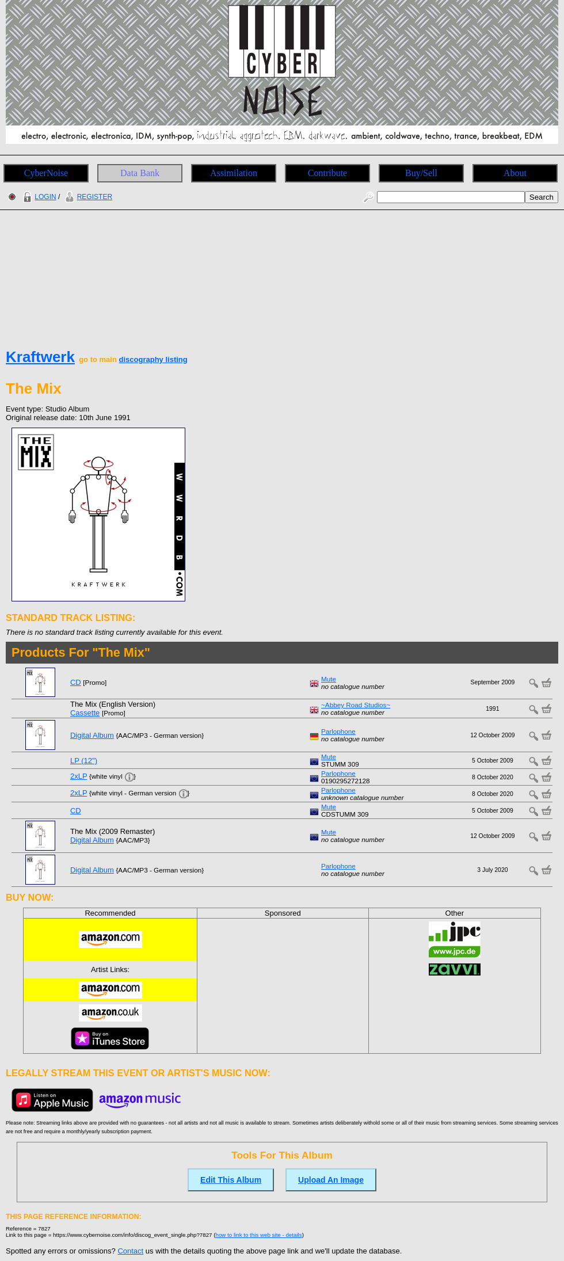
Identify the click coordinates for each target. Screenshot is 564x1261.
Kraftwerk (40, 356)
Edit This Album (230, 1179)
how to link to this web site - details (259, 1235)
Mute (328, 679)
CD (75, 682)
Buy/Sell (421, 173)
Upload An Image (331, 1179)
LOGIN (38, 197)
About (515, 173)
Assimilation (233, 173)
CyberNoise (46, 173)
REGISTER (87, 197)
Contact (130, 1251)
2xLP (78, 776)
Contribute (327, 173)
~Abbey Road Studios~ (355, 704)
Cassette (85, 712)
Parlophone (338, 731)
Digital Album (92, 735)
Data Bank (139, 173)
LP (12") (83, 760)
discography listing (153, 359)
